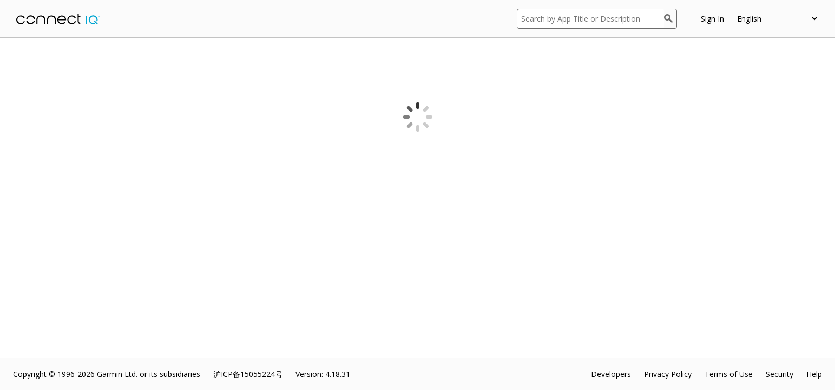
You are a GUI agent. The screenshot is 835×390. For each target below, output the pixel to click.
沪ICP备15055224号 (247, 374)
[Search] (670, 19)
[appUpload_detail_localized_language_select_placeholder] (777, 18)
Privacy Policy (668, 374)
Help (814, 374)
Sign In (712, 19)
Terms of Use (729, 374)
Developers (611, 374)
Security (779, 374)
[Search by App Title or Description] (590, 19)
